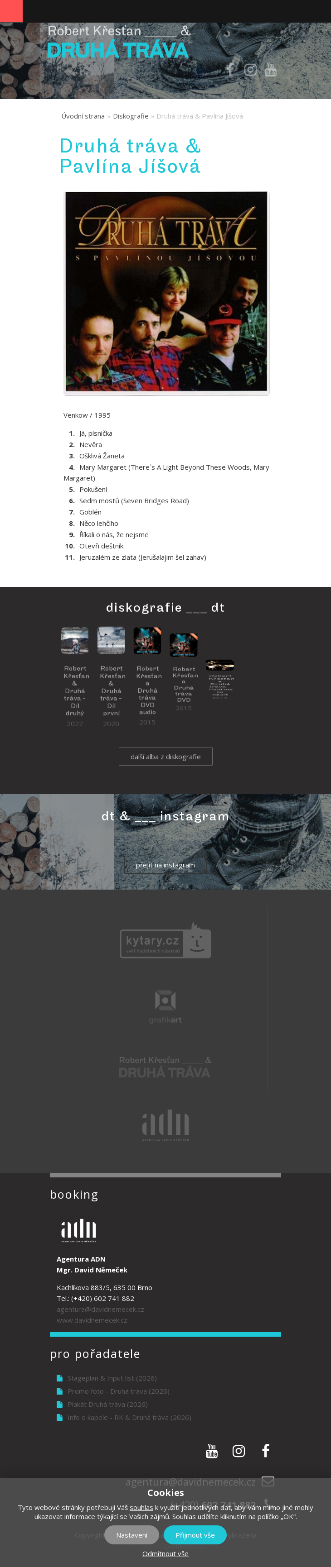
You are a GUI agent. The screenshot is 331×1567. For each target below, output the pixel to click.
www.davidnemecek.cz (92, 1319)
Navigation (11, 11)
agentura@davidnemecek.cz (100, 1309)
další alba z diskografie (166, 767)
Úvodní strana (83, 115)
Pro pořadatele (95, 1353)
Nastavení (131, 1534)
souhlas (141, 1507)
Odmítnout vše (165, 1553)
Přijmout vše (195, 1534)
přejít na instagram (165, 864)
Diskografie (131, 115)
